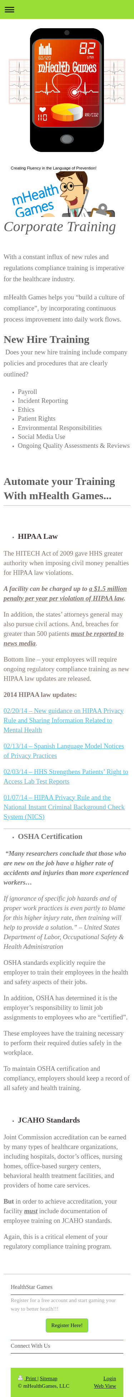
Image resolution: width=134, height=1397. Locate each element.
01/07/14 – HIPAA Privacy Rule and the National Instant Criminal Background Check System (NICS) (64, 807)
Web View (105, 1386)
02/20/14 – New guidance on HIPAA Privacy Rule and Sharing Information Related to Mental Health (64, 720)
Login (109, 1378)
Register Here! (67, 1325)
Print (28, 1378)
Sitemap (48, 1378)
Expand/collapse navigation (67, 9)
